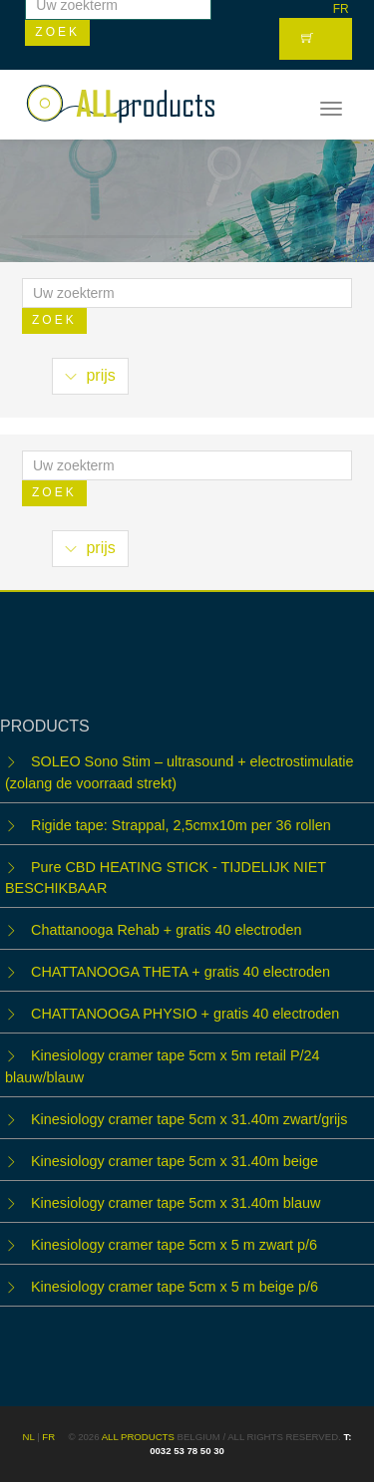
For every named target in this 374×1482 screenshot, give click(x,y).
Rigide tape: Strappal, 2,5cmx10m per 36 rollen (181, 825)
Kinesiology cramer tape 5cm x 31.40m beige (174, 1161)
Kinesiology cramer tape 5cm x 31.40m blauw (175, 1203)
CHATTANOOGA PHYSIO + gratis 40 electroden (185, 1014)
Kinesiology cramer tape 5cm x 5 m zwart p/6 (174, 1245)
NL (29, 1436)
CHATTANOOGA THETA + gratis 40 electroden (180, 972)
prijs (90, 375)
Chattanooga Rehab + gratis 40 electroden (166, 930)
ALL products (138, 1436)
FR (341, 9)
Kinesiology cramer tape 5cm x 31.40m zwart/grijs (189, 1119)
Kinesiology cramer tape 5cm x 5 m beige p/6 (174, 1287)
